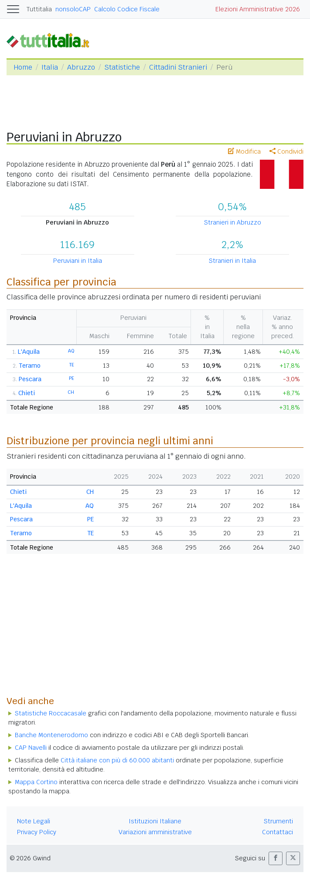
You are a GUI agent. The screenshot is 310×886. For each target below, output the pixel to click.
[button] (276, 858)
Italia (49, 67)
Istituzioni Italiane (155, 821)
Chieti (26, 393)
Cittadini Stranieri (178, 67)
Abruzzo (81, 67)
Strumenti (278, 821)
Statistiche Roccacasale (50, 713)
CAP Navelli (31, 748)
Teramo (30, 365)
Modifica (244, 151)
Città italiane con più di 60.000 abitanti (117, 760)
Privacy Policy (36, 832)
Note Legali (33, 821)
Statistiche (122, 67)
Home (23, 67)
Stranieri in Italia (232, 261)
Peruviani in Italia (77, 261)
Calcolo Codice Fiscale (127, 9)
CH (71, 392)
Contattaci (277, 832)
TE (71, 365)
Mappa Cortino (36, 782)
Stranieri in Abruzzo (232, 222)
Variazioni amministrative (155, 832)
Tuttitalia (39, 9)
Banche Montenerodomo (51, 735)
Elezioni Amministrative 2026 (257, 9)
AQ (71, 351)
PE (71, 378)
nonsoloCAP (73, 9)
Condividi (286, 151)
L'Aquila (29, 352)
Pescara (30, 379)
